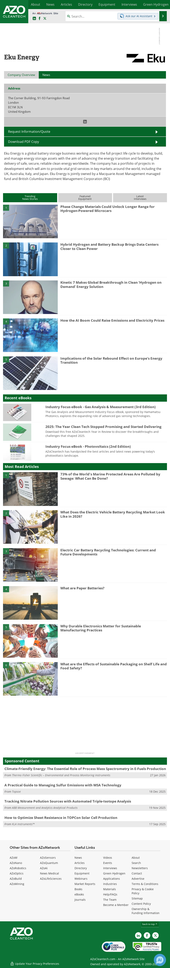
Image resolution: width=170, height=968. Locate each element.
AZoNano (16, 863)
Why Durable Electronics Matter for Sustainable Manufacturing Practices (100, 628)
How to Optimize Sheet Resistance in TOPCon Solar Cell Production (60, 817)
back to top (150, 924)
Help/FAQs (110, 894)
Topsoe (16, 791)
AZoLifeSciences (51, 879)
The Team (109, 900)
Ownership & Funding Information (146, 911)
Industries (110, 884)
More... (163, 4)
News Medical (49, 873)
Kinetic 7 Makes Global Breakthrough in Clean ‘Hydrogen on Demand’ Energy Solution (111, 284)
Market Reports (85, 884)
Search (136, 863)
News (78, 858)
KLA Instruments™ (23, 824)
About (136, 858)
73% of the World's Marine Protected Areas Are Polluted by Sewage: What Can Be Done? (110, 476)
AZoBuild (16, 879)
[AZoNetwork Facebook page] (39, 18)
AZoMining (17, 884)
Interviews (110, 868)
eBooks (79, 894)
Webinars (81, 879)
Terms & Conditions (145, 884)
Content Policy (141, 904)
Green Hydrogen (114, 873)
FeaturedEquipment (85, 197)
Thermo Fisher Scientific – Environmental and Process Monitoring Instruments (61, 775)
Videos (107, 858)
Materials (109, 889)
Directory (81, 868)
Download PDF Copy (23, 141)
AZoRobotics (18, 868)
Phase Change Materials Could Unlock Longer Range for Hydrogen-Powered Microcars (107, 208)
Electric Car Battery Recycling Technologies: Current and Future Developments (108, 552)
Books (78, 889)
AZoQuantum (49, 863)
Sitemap (137, 898)
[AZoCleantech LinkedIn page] (34, 18)
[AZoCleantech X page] (155, 935)
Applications (111, 879)
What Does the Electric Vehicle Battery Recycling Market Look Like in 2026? (112, 514)
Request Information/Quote (29, 131)
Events (107, 863)
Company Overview (21, 75)
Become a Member (116, 905)
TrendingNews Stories (30, 197)
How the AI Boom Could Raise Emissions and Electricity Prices (112, 320)
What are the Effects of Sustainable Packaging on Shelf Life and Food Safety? (113, 666)
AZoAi (44, 868)
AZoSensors (48, 858)
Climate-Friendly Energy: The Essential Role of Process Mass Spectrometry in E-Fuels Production (85, 768)
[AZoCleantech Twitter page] (44, 18)
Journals (80, 900)
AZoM (13, 858)
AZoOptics (16, 873)
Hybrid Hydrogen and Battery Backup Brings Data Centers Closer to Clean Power (109, 246)
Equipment (82, 873)
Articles (80, 863)
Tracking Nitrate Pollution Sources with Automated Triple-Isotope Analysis (67, 801)
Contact (137, 873)
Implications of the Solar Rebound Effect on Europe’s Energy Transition (111, 360)
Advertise (138, 879)
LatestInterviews (140, 197)
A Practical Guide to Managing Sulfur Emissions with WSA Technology (62, 785)
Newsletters (140, 868)
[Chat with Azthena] (160, 960)
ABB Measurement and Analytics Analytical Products (45, 808)
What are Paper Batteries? (82, 588)
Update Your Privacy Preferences (34, 963)
